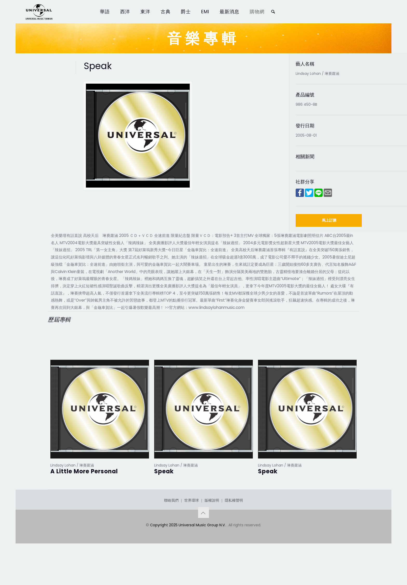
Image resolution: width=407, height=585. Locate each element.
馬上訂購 (329, 220)
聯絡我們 (171, 526)
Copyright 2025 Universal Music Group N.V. (188, 551)
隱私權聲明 (234, 526)
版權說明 (212, 526)
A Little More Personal (84, 471)
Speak (164, 471)
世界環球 (191, 526)
